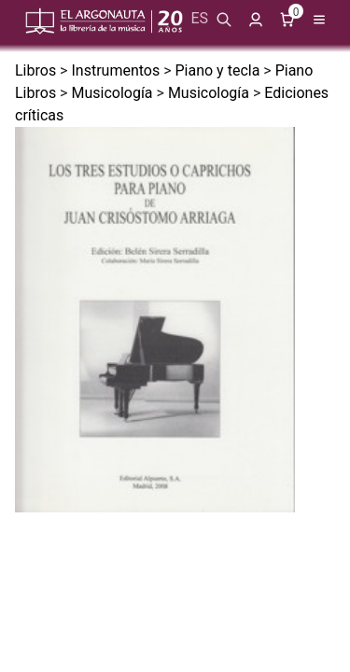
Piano (294, 70)
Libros (35, 70)
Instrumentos (115, 70)
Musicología (111, 93)
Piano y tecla (217, 70)
